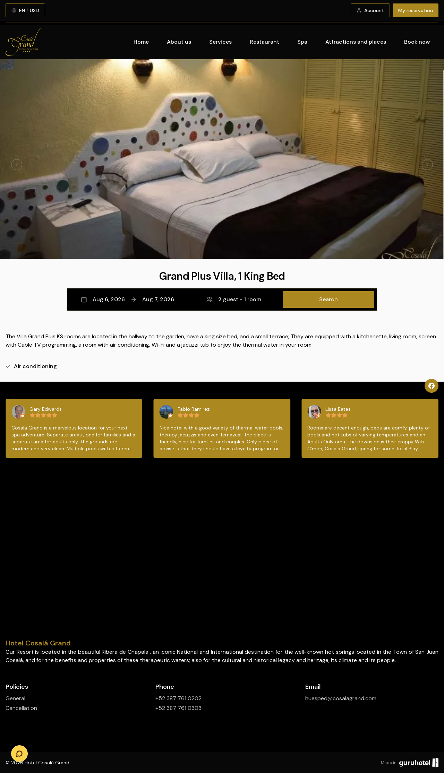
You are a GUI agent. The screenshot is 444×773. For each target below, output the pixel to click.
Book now (417, 41)
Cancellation (21, 708)
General (15, 698)
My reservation (415, 10)
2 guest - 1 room (233, 299)
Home (141, 41)
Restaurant (264, 41)
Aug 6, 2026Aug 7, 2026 (127, 299)
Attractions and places (355, 41)
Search (328, 299)
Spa (302, 41)
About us (179, 41)
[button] (222, 299)
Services (220, 41)
